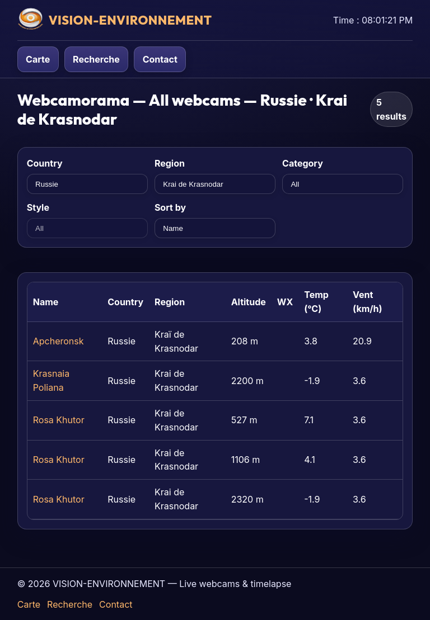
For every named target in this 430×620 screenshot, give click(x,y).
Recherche (96, 59)
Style (38, 207)
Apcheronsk (58, 341)
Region (170, 163)
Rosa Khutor (59, 419)
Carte (38, 59)
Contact (160, 59)
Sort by (170, 207)
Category (302, 163)
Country (45, 163)
